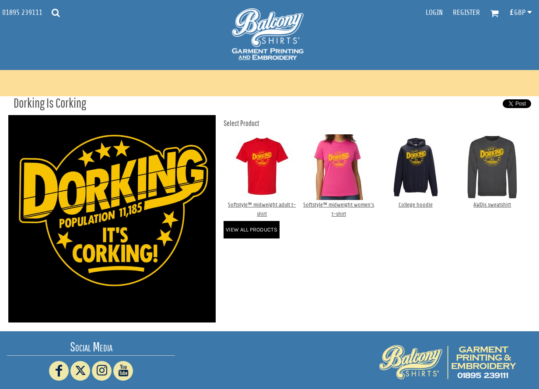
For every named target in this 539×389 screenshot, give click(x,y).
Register (466, 12)
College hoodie (416, 204)
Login (434, 12)
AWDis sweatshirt (492, 204)
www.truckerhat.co (269, 366)
